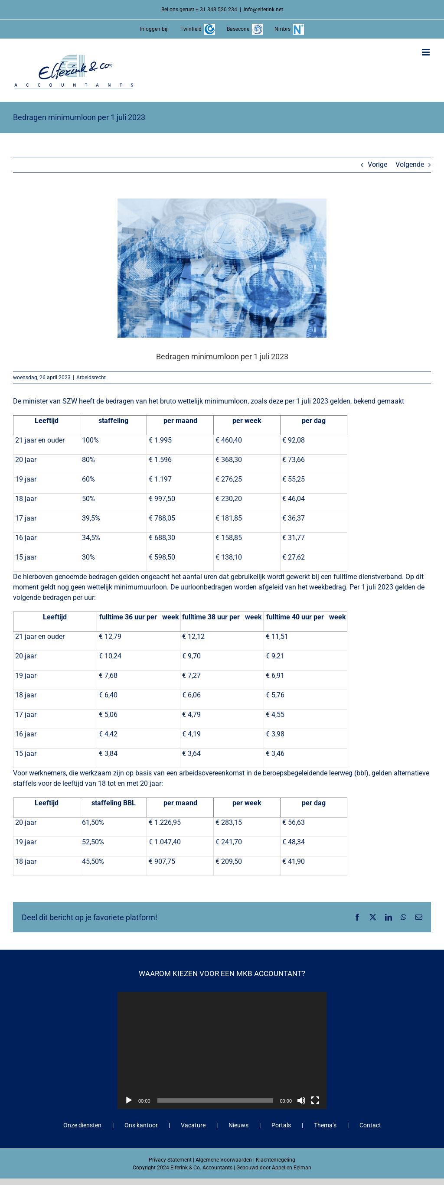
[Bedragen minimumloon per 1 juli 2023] (222, 268)
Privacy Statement (170, 1160)
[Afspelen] (128, 1100)
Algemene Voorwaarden (224, 1160)
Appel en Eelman (291, 1168)
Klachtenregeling (275, 1160)
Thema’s (325, 1125)
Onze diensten (82, 1125)
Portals (281, 1125)
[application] (222, 1050)
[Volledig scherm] (315, 1100)
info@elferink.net (263, 10)
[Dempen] (301, 1100)
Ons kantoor (141, 1125)
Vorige (377, 164)
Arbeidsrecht (91, 377)
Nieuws (238, 1125)
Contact (370, 1125)
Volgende (409, 164)
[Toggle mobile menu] (426, 52)
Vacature (193, 1125)
